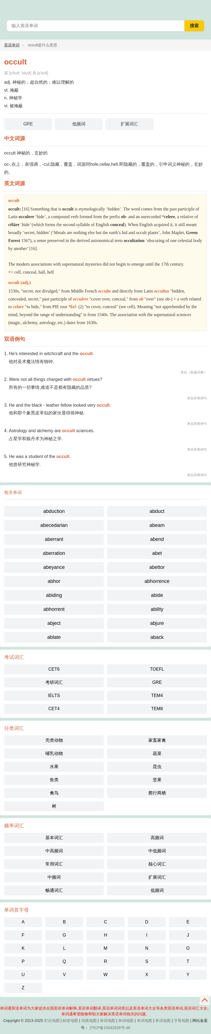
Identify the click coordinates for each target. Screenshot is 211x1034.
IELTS (54, 695)
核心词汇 (157, 864)
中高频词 (54, 850)
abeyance (54, 567)
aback (156, 637)
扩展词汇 (129, 124)
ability (157, 609)
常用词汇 (54, 864)
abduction (54, 511)
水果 (54, 766)
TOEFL (157, 669)
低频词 (78, 124)
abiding (54, 595)
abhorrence (157, 581)
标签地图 (70, 1020)
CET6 (54, 669)
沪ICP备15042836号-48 (110, 1027)
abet (157, 553)
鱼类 (54, 779)
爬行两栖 (157, 793)
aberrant (54, 539)
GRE (28, 124)
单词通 (203, 8)
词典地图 (89, 1020)
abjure (157, 623)
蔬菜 (157, 753)
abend (157, 539)
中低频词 (157, 850)
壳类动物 (54, 740)
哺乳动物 (54, 753)
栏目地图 (52, 1020)
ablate (54, 637)
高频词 (157, 837)
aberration (54, 553)
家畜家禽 (157, 740)
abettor (157, 567)
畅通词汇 (54, 890)
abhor (54, 581)
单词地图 (107, 1020)
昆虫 (157, 766)
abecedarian (54, 525)
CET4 (54, 708)
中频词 (54, 877)
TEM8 (157, 708)
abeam (157, 525)
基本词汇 (54, 837)
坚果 (157, 779)
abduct (156, 511)
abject (53, 623)
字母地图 (181, 1020)
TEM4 (157, 695)
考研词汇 (54, 682)
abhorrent (54, 609)
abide (157, 595)
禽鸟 (54, 793)
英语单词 (12, 45)
